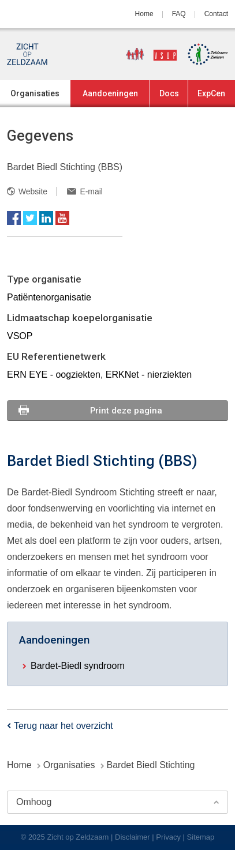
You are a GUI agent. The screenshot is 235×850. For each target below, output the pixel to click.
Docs (169, 93)
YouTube (62, 218)
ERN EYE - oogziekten (53, 374)
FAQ (179, 14)
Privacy (168, 837)
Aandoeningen (110, 93)
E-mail (91, 191)
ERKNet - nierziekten (149, 374)
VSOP (19, 336)
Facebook (14, 218)
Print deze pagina (126, 410)
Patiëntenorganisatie (49, 297)
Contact (216, 14)
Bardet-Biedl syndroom (78, 666)
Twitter (30, 218)
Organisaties (34, 93)
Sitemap (201, 837)
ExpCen (211, 93)
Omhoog (33, 802)
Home (144, 14)
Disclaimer (132, 837)
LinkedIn (46, 218)
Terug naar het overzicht (63, 726)
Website (32, 191)
